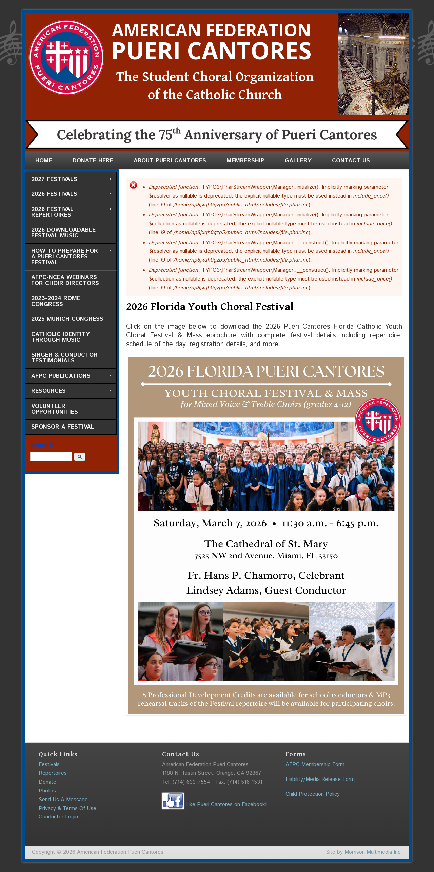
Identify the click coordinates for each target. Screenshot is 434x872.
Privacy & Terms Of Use (67, 808)
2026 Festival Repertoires (68, 212)
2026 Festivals (68, 194)
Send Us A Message (63, 800)
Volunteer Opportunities (54, 409)
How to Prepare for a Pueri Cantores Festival (68, 257)
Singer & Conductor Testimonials (64, 358)
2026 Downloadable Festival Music (63, 233)
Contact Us (351, 161)
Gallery (298, 161)
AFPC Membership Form (314, 764)
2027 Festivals (68, 179)
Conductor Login (58, 817)
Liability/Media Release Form (320, 779)
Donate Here (93, 161)
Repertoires (53, 773)
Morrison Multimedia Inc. (373, 852)
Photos (47, 791)
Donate (47, 782)
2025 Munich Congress (67, 319)
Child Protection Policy (312, 794)
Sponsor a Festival (62, 427)
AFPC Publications (68, 376)
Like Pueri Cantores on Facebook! (214, 804)
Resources (68, 391)
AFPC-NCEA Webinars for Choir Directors (65, 280)
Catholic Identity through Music (60, 337)
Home (43, 161)
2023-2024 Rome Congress (55, 301)
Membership (245, 161)
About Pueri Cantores (170, 161)
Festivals (49, 764)
